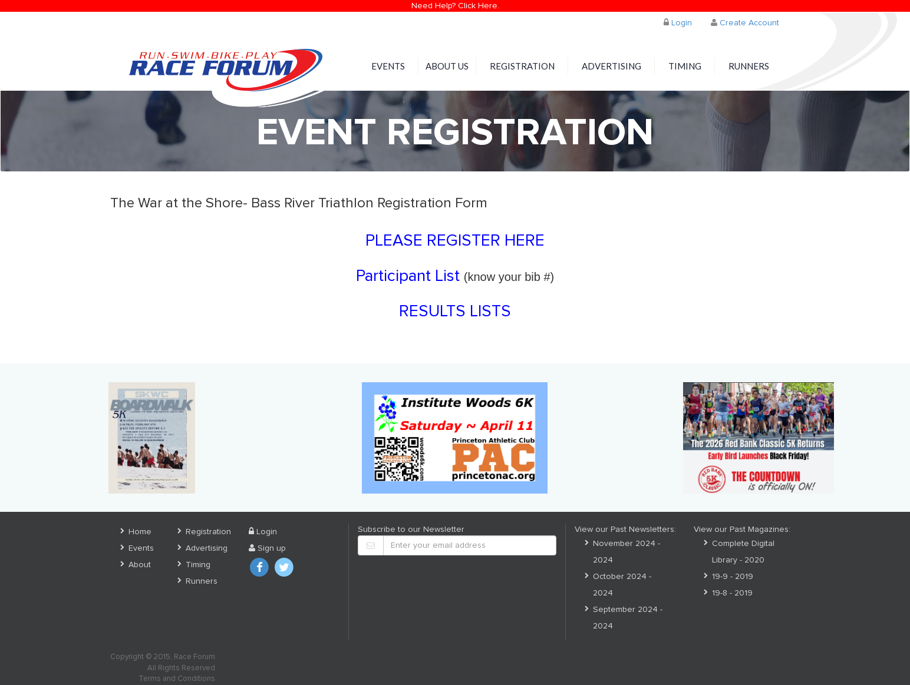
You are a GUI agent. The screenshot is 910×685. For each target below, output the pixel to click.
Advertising (611, 66)
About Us (447, 66)
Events (388, 66)
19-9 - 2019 (732, 577)
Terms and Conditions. (178, 679)
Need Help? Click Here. (455, 6)
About (139, 565)
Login (678, 22)
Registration (522, 66)
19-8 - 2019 (732, 593)
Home (139, 532)
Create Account (745, 22)
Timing (684, 66)
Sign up (267, 548)
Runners (748, 66)
